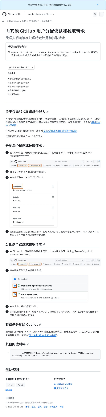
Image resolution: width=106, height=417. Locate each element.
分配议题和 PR (46, 21)
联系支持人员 (61, 388)
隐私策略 (9, 390)
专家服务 (54, 406)
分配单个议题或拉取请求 (25, 145)
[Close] (98, 4)
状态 (40, 406)
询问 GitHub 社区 (63, 384)
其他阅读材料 (17, 344)
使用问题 (33, 21)
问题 (24, 21)
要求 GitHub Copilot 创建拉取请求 (60, 130)
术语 (27, 406)
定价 (46, 406)
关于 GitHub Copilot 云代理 (42, 334)
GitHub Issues (13, 21)
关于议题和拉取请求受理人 (27, 111)
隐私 (33, 406)
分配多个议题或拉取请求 (25, 244)
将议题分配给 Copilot (23, 324)
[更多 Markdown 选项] (32, 67)
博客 (62, 406)
